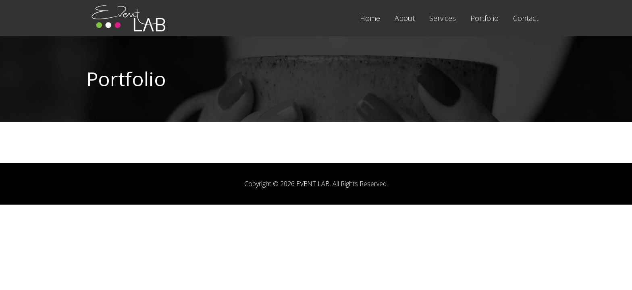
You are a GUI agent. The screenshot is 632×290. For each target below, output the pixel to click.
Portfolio (484, 18)
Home (370, 18)
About (405, 18)
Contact (525, 18)
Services (442, 18)
